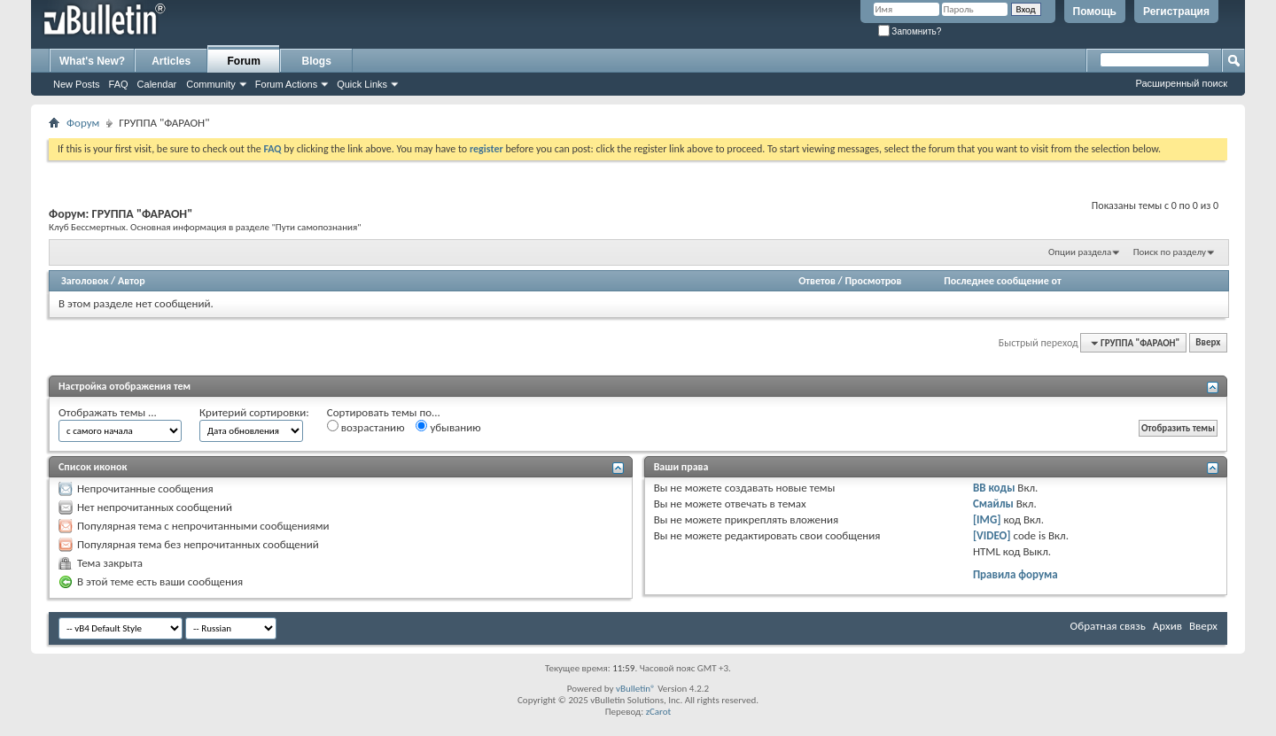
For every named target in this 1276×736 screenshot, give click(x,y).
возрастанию (366, 427)
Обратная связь (1108, 625)
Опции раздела (1079, 252)
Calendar (157, 84)
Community (211, 84)
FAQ (118, 84)
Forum (244, 61)
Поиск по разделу (1169, 252)
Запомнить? (910, 31)
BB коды (994, 487)
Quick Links (362, 84)
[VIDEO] (992, 535)
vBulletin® (636, 688)
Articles (171, 61)
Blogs (316, 61)
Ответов (817, 281)
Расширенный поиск (1181, 83)
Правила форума (1015, 574)
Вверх (1207, 343)
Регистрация (1176, 11)
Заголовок (84, 281)
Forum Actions (286, 84)
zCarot (659, 711)
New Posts (76, 84)
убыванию (448, 427)
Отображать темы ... (107, 412)
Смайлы (993, 503)
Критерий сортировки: (254, 412)
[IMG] (987, 519)
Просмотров (872, 281)
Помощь (1094, 11)
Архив (1167, 625)
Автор (131, 281)
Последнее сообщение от (1002, 281)
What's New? (92, 61)
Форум (82, 122)
